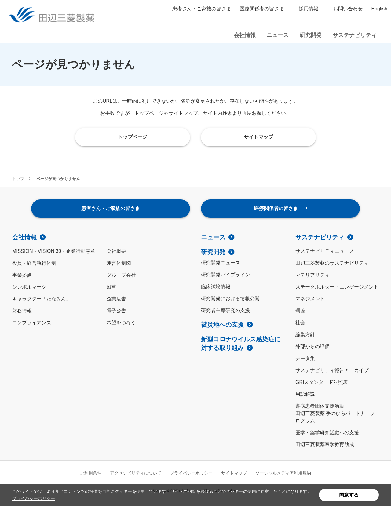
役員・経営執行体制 (34, 263)
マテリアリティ (312, 275)
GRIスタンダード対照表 (321, 382)
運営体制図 (119, 263)
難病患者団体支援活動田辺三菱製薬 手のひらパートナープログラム (335, 413)
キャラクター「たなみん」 (41, 298)
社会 (300, 322)
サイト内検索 (384, 35)
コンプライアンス (31, 322)
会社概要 (116, 251)
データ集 (305, 358)
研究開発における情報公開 (230, 298)
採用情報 (308, 8)
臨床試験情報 (215, 286)
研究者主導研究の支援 (225, 310)
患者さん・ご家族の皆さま (201, 8)
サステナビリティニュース (324, 251)
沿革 (111, 286)
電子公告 (116, 310)
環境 (300, 310)
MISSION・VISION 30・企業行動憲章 (53, 251)
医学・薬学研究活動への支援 (327, 432)
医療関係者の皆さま (262, 8)
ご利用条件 (90, 473)
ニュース (213, 237)
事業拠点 (22, 275)
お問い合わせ (348, 8)
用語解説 (305, 394)
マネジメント (310, 298)
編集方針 (305, 334)
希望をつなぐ (121, 322)
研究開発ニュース (220, 262)
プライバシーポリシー (33, 498)
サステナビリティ (319, 237)
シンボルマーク (29, 286)
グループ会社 (121, 275)
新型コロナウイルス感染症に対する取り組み (240, 343)
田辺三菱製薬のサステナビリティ (332, 263)
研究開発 (213, 252)
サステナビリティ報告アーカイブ (332, 370)
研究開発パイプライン (225, 274)
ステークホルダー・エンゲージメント (336, 286)
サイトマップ (234, 473)
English (379, 8)
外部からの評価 (312, 346)
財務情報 (22, 310)
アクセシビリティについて (135, 473)
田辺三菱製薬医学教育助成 (324, 444)
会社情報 (24, 237)
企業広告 (116, 298)
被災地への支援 (222, 324)
